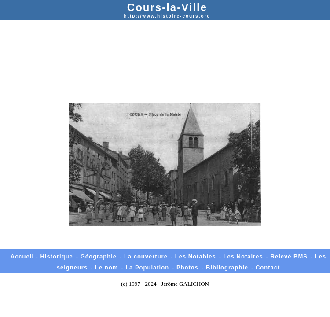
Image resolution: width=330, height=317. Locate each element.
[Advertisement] (165, 46)
